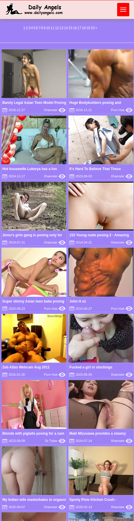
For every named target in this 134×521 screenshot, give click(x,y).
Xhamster (55, 110)
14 (66, 28)
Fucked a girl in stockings (90, 367)
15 (70, 28)
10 (48, 28)
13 (61, 28)
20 (93, 28)
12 (57, 28)
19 (88, 28)
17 (79, 28)
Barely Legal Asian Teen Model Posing (34, 103)
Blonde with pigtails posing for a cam (33, 433)
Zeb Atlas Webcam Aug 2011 (26, 367)
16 (75, 28)
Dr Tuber (55, 441)
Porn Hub (122, 110)
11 (52, 28)
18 (84, 28)
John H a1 (77, 301)
